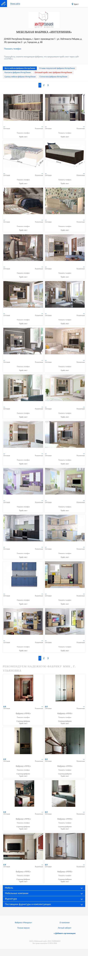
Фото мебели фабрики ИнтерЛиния (19, 68)
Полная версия (23, 928)
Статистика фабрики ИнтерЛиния (53, 77)
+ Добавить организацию (65, 933)
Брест (76, 4)
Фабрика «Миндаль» (23, 922)
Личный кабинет (64, 928)
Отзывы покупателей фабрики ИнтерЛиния (57, 68)
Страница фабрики (23, 721)
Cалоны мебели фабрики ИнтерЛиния (20, 77)
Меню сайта (15, 4)
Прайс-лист (23, 137)
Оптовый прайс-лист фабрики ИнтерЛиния (53, 72)
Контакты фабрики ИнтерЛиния (17, 72)
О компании (65, 922)
